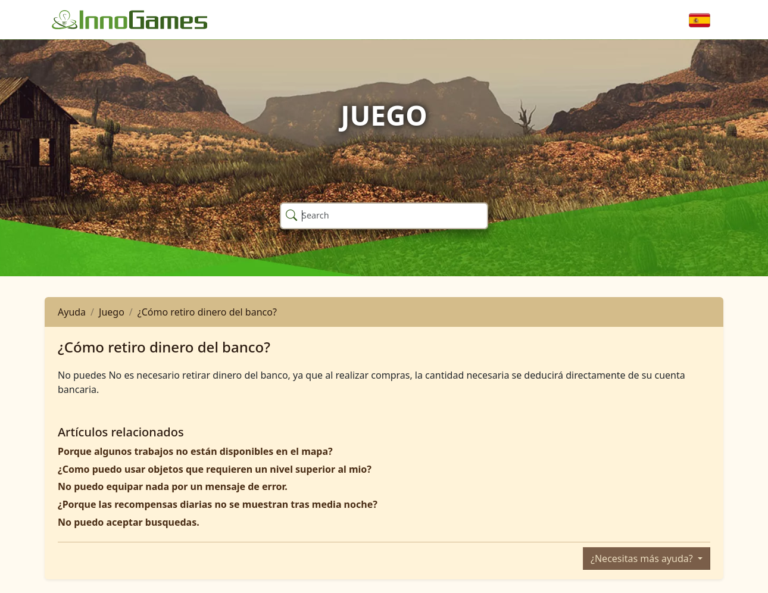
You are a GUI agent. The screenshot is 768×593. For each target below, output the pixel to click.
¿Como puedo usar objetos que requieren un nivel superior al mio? (214, 469)
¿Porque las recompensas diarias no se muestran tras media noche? (217, 504)
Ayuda (72, 312)
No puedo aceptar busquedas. (128, 522)
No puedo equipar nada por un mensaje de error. (173, 486)
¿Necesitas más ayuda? (643, 558)
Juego (111, 312)
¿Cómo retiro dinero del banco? (207, 312)
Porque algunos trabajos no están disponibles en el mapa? (195, 451)
